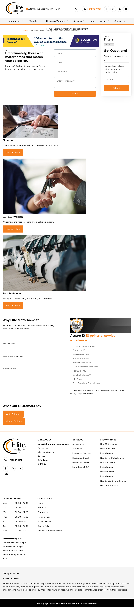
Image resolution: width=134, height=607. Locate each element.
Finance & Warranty (57, 21)
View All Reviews (14, 421)
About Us (42, 507)
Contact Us (119, 21)
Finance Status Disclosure (50, 530)
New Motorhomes (108, 444)
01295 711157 (16, 460)
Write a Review (13, 414)
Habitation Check (80, 458)
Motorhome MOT (80, 467)
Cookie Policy (44, 526)
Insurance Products (81, 453)
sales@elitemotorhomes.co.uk (53, 444)
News (92, 21)
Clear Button (109, 45)
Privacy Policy (44, 521)
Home (49, 28)
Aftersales (77, 448)
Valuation (35, 21)
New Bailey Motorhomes (112, 458)
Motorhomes (16, 21)
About (104, 21)
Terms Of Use (44, 517)
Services (79, 21)
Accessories (78, 444)
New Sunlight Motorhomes (113, 481)
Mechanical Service (81, 462)
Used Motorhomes (109, 485)
